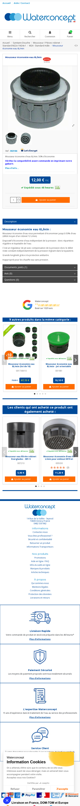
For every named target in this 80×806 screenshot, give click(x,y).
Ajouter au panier (45, 199)
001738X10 (21, 370)
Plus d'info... (12, 168)
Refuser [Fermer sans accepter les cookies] (15, 789)
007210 (20, 463)
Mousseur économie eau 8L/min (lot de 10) (21, 365)
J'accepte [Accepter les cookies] (62, 789)
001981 (58, 370)
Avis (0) (40, 273)
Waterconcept (41, 301)
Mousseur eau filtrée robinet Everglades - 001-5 (20, 457)
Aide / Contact (22, 3)
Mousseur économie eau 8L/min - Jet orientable (59, 365)
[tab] (40, 222)
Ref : (8, 151)
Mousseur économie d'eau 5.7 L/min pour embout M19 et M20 (59, 459)
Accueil (7, 3)
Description (40, 221)
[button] (7, 800)
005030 (59, 463)
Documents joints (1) (40, 267)
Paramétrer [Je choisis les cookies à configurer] (38, 789)
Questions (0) (40, 279)
